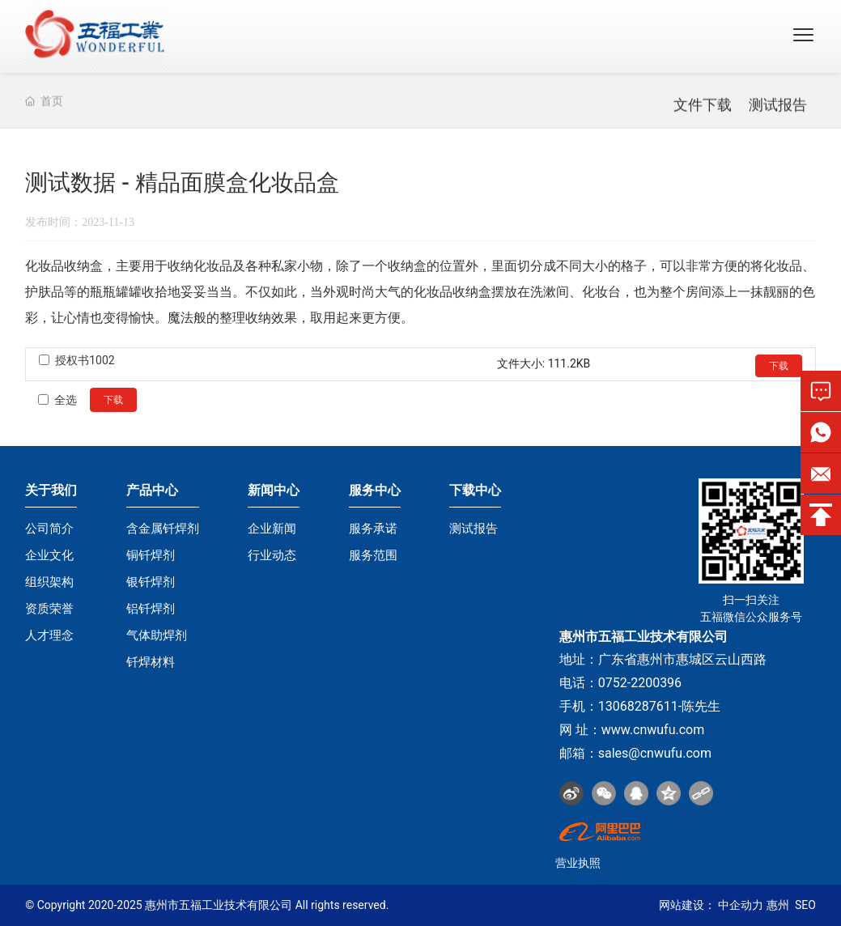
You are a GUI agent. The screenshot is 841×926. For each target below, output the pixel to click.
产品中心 (152, 490)
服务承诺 (373, 528)
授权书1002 (84, 360)
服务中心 (375, 490)
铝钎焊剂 (150, 608)
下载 (778, 366)
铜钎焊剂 (150, 555)
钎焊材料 (150, 662)
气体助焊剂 (156, 635)
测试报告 (778, 112)
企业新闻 (272, 528)
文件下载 (702, 112)
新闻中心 (273, 490)
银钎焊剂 (150, 582)
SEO (805, 904)
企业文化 (49, 555)
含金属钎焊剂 (162, 528)
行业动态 (272, 555)
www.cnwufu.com (653, 729)
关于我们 (51, 490)
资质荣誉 (49, 608)
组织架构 (49, 582)
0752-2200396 (640, 682)
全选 (65, 399)
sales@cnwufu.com (654, 753)
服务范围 (373, 555)
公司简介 (49, 528)
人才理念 (49, 635)
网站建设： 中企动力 (711, 904)
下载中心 (475, 490)
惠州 (778, 904)
